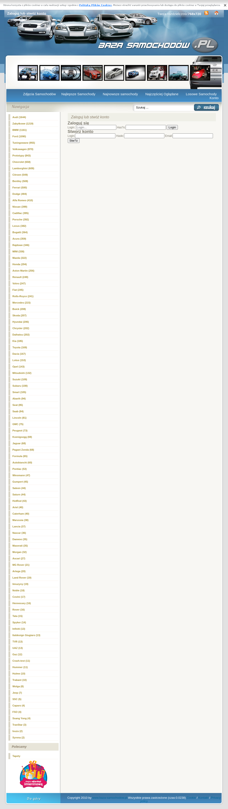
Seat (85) (18, 405)
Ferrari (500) (20, 187)
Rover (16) (19, 609)
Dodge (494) (20, 194)
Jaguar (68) (19, 443)
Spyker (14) (19, 622)
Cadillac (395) (21, 213)
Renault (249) (20, 277)
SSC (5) (17, 699)
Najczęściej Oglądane (161, 94)
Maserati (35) (20, 545)
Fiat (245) (18, 289)
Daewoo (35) (20, 539)
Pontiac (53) (20, 469)
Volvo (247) (19, 283)
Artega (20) (19, 571)
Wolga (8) (18, 686)
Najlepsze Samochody (78, 94)
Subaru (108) (20, 385)
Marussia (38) (20, 520)
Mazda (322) (20, 257)
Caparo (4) (19, 705)
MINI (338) (18, 251)
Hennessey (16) (22, 603)
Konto (214, 98)
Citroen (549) (20, 174)
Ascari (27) (19, 558)
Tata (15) (18, 616)
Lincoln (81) (20, 417)
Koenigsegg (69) (22, 437)
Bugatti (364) (20, 232)
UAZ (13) (18, 648)
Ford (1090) (19, 136)
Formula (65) (20, 456)
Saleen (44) (19, 488)
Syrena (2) (19, 737)
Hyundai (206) (21, 321)
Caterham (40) (21, 513)
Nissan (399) (20, 206)
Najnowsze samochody (120, 94)
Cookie (191, 797)
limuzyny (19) (20, 584)
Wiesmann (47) (21, 475)
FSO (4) (17, 712)
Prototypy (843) (22, 155)
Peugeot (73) (20, 430)
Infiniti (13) (19, 628)
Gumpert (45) (20, 481)
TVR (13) (18, 641)
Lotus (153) (19, 360)
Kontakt (203, 797)
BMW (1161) (20, 130)
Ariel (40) (18, 507)
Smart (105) (19, 392)
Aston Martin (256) (23, 270)
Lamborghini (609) (23, 168)
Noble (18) (19, 590)
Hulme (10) (19, 673)
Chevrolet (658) (22, 162)
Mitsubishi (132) (22, 373)
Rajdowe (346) (21, 245)
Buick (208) (19, 309)
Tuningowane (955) (24, 142)
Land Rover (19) (22, 577)
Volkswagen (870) (23, 149)
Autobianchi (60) (22, 462)
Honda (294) (20, 264)
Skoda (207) (20, 315)
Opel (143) (19, 366)
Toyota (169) (20, 347)
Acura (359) (19, 238)
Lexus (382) (19, 226)
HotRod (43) (20, 501)
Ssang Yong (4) (22, 718)
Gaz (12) (17, 654)
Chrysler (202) (21, 328)
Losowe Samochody (201, 94)
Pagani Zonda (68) (23, 449)
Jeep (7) (17, 692)
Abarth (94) (19, 398)
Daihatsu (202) (21, 334)
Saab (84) (18, 411)
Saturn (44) (19, 494)
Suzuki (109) (20, 379)
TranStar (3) (19, 724)
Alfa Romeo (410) (23, 200)
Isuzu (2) (18, 731)
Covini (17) (19, 596)
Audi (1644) (19, 117)
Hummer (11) (20, 667)
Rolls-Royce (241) (23, 296)
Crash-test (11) (21, 660)
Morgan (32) (20, 552)
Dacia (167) (19, 353)
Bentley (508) (20, 181)
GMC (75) (18, 424)
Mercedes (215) (22, 302)
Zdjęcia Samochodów (39, 94)
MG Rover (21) (21, 564)
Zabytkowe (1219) (23, 123)
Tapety (17, 756)
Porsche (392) (21, 219)
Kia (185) (18, 341)
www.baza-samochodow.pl (109, 797)
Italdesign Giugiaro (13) (26, 635)
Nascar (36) (19, 532)
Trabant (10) (20, 680)
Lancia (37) (19, 526)
